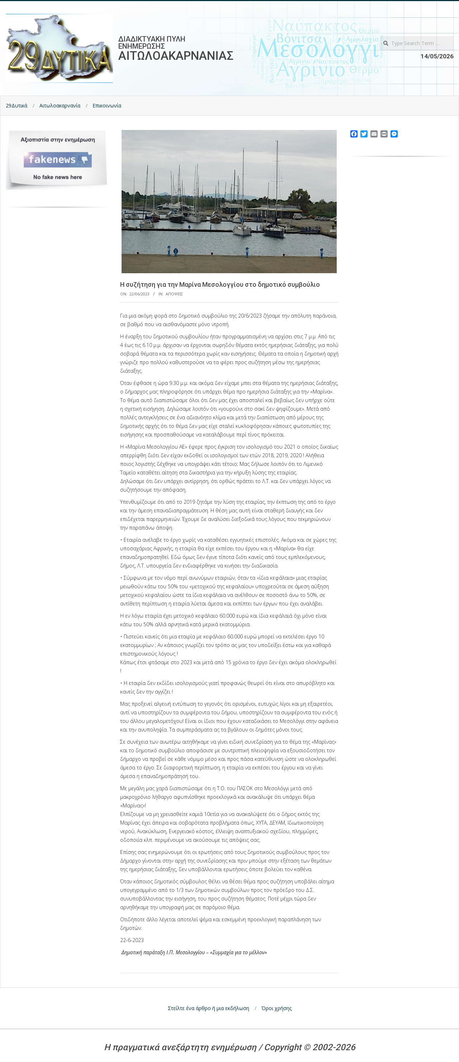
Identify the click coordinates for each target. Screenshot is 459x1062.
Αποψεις (174, 293)
